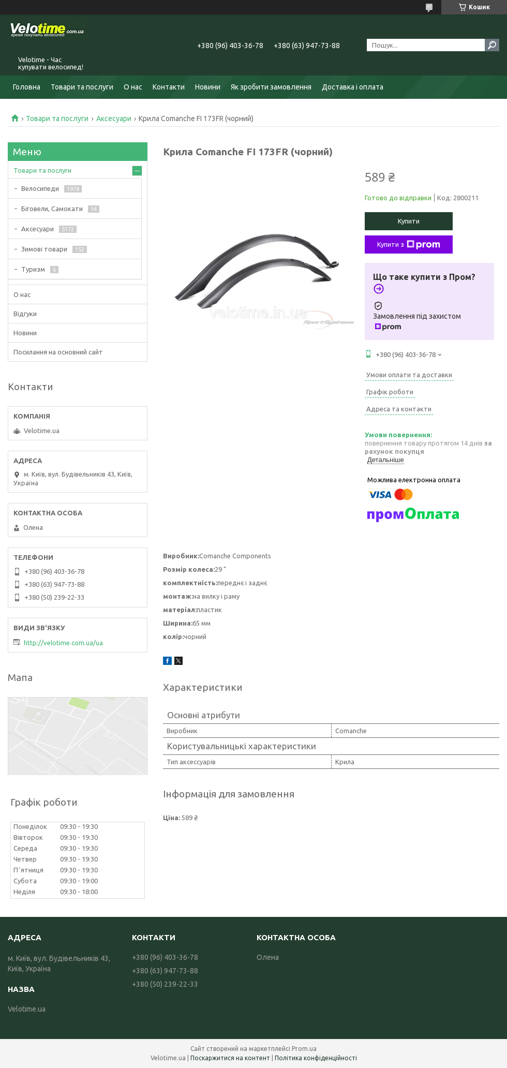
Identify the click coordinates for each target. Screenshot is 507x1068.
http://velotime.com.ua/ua (63, 642)
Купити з (408, 244)
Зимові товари (44, 249)
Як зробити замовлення (271, 87)
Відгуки (25, 313)
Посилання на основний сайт (58, 351)
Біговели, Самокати (52, 208)
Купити (409, 221)
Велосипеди (40, 188)
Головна (26, 87)
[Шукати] (492, 45)
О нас (133, 87)
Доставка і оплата (352, 87)
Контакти (169, 87)
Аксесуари (113, 118)
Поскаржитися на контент (230, 1058)
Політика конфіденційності (316, 1058)
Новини (207, 87)
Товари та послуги (82, 87)
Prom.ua (304, 1048)
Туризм (33, 269)
